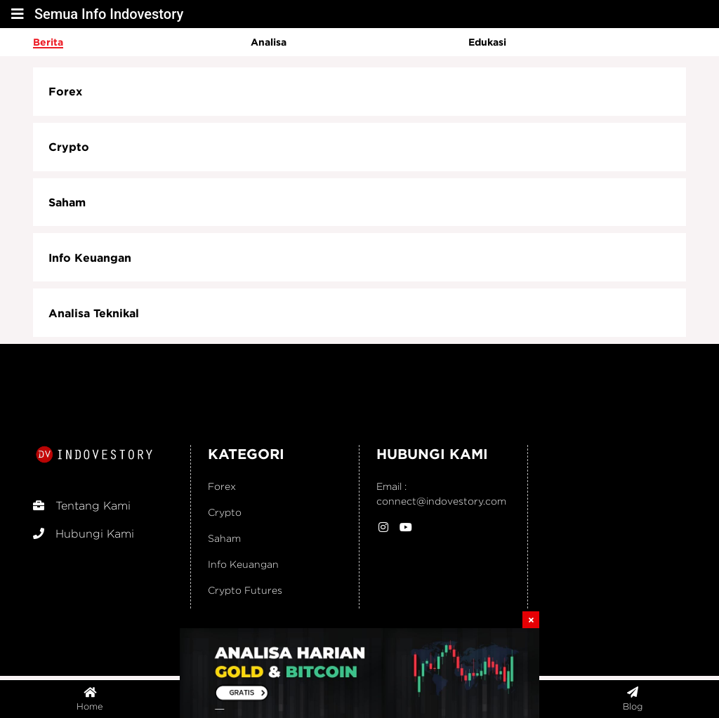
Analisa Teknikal (93, 313)
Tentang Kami (82, 506)
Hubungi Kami (83, 534)
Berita (48, 41)
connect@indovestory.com (441, 501)
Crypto (68, 146)
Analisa (268, 41)
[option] (142, 42)
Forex (65, 91)
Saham (67, 202)
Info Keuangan (89, 257)
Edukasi (487, 41)
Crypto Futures (245, 590)
